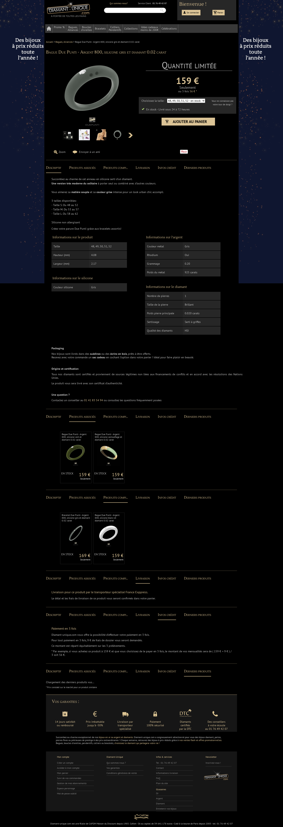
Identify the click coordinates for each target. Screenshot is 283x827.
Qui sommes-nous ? (116, 762)
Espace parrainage (66, 788)
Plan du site (162, 783)
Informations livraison (167, 773)
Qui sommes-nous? (119, 3)
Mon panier (62, 773)
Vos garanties (113, 767)
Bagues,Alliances (73, 28)
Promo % (59, 27)
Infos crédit (167, 167)
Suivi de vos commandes (69, 778)
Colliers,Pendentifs (115, 28)
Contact (160, 767)
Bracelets (100, 28)
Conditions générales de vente (122, 773)
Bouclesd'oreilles (86, 28)
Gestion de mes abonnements (71, 783)
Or (157, 793)
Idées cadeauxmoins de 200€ (150, 28)
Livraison (143, 167)
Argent (159, 798)
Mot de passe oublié (66, 793)
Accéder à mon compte (68, 767)
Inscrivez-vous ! (213, 762)
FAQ (158, 778)
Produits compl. (115, 167)
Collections (131, 28)
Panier (220, 12)
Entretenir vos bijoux (166, 808)
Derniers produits (197, 167)
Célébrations (169, 28)
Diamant (160, 803)
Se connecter (193, 12)
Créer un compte (65, 762)
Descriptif (53, 167)
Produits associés (82, 167)
